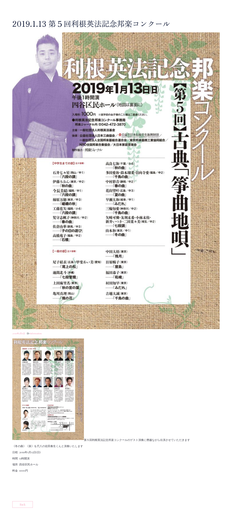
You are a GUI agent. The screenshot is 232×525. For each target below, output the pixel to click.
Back (22, 504)
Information (36, 333)
